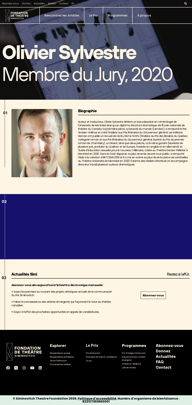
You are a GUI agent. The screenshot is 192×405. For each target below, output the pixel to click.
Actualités (39, 3)
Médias (52, 3)
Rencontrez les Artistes (61, 15)
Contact (63, 3)
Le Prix (93, 15)
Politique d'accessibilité (97, 398)
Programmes (118, 15)
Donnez (26, 3)
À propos (144, 15)
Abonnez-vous (10, 3)
